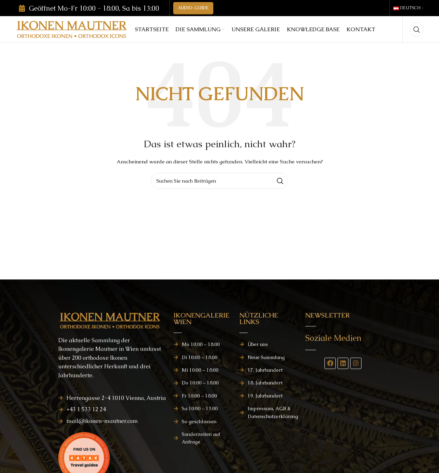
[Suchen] (416, 38)
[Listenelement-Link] (112, 410)
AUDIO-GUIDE (193, 10)
